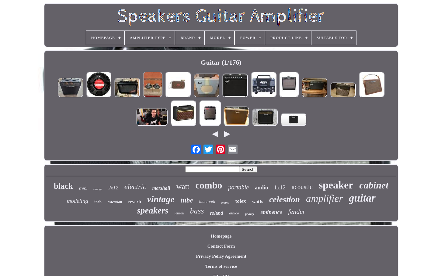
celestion (284, 199)
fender (296, 211)
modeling (77, 201)
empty (225, 202)
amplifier (324, 198)
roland (216, 213)
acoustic (302, 187)
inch (98, 201)
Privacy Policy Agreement (221, 256)
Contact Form (221, 246)
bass (197, 210)
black (63, 186)
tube (187, 200)
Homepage (221, 236)
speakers (152, 210)
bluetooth (207, 201)
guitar (362, 198)
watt (182, 186)
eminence (271, 212)
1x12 (280, 187)
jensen (179, 213)
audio (261, 188)
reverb (134, 201)
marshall (161, 188)
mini (83, 188)
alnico (234, 213)
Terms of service (221, 266)
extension (115, 202)
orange (97, 189)
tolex (240, 201)
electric (135, 187)
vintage (161, 199)
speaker (336, 185)
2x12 (113, 188)
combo (208, 185)
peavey (250, 214)
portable (238, 187)
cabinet (373, 185)
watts (257, 201)
